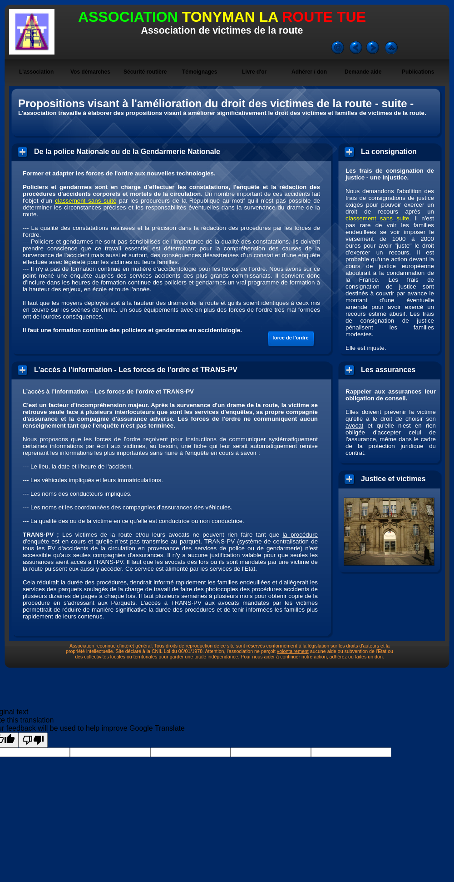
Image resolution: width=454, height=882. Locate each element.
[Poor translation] (33, 740)
